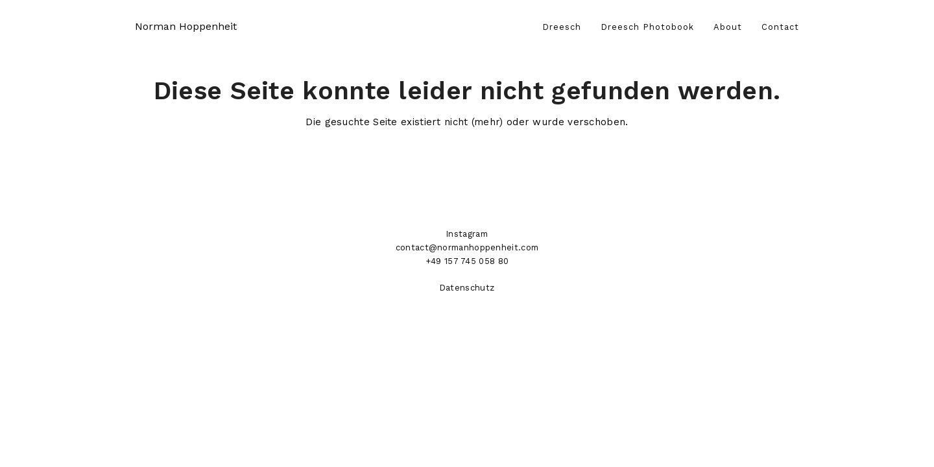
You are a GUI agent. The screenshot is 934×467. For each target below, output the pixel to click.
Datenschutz (467, 288)
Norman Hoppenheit (186, 26)
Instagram (467, 234)
